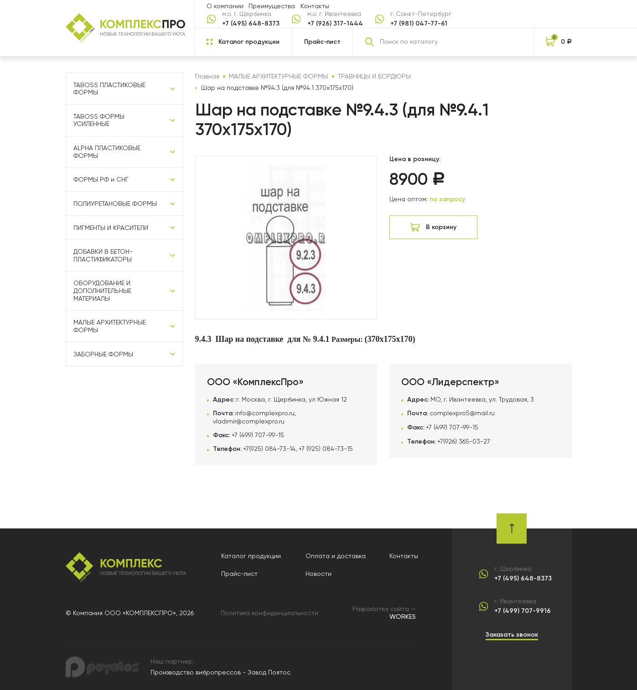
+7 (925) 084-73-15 (326, 448)
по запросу (447, 199)
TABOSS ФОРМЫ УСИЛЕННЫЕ (98, 120)
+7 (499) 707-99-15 (258, 435)
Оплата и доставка (336, 555)
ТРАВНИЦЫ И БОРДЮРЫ (374, 76)
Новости (318, 573)
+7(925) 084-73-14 (269, 448)
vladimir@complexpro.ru (249, 421)
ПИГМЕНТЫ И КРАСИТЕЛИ (110, 227)
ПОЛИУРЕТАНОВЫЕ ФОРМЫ (115, 203)
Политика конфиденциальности (269, 613)
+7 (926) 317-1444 (335, 23)
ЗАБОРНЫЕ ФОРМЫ (103, 354)
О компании (225, 6)
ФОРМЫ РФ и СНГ (101, 179)
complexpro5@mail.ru (462, 413)
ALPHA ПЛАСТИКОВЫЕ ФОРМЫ (106, 151)
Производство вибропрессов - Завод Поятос (220, 672)
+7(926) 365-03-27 (463, 441)
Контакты (314, 6)
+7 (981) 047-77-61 (418, 23)
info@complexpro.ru (265, 413)
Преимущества (272, 6)
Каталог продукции (251, 555)
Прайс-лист (322, 42)
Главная (207, 76)
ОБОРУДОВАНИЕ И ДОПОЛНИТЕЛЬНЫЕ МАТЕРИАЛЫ (102, 290)
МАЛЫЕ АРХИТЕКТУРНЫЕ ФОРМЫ (109, 326)
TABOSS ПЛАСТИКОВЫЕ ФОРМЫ (109, 88)
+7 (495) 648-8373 (251, 23)
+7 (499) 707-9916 (522, 611)
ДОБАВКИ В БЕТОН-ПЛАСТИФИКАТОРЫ (103, 255)
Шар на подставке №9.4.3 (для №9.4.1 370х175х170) (277, 87)
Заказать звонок (512, 634)
